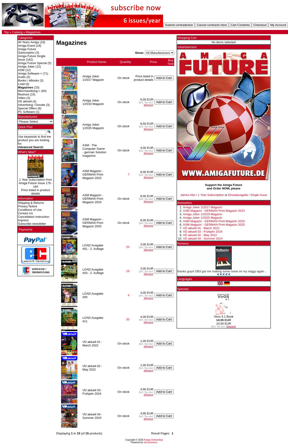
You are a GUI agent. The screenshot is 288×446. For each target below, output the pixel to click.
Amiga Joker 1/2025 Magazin (202, 217)
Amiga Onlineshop (153, 440)
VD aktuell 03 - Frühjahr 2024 (203, 231)
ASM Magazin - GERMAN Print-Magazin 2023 (214, 210)
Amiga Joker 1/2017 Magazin (202, 207)
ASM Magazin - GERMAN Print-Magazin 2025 (214, 224)
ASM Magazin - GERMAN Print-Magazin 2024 (214, 221)
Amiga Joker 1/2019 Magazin (202, 214)
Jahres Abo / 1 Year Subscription (202, 195)
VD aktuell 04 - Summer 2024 (203, 238)
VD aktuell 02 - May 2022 (200, 235)
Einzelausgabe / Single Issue (247, 195)
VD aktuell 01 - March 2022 (201, 228)
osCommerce (150, 442)
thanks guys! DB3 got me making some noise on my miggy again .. (222, 271)
